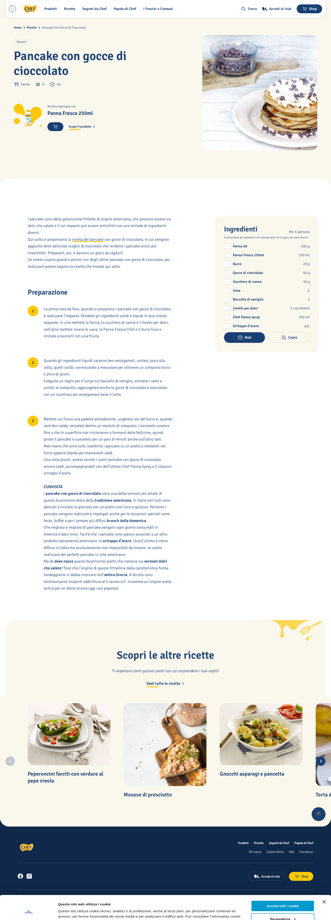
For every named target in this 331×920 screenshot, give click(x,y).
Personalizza (283, 896)
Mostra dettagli (70, 911)
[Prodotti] (243, 843)
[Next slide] (321, 761)
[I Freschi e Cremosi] (159, 9)
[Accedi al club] (276, 8)
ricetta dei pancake (88, 239)
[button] (51, 9)
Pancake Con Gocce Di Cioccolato (64, 27)
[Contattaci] (306, 852)
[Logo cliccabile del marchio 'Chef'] (30, 9)
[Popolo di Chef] (126, 9)
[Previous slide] (10, 761)
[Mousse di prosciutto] (165, 744)
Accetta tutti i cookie (283, 883)
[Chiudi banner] (324, 879)
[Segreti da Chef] (279, 843)
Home (17, 27)
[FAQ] (291, 852)
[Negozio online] (309, 8)
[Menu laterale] (12, 8)
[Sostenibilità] (275, 852)
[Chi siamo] (255, 852)
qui (76, 899)
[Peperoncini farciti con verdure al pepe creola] (69, 734)
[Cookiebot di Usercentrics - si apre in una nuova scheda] (28, 911)
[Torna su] (319, 814)
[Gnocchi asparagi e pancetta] (261, 734)
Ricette (32, 27)
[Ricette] (259, 843)
